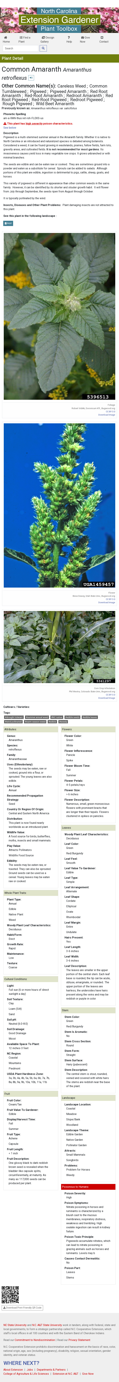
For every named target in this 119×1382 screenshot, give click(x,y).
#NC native (56, 717)
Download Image (106, 414)
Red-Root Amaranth (44, 95)
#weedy (63, 721)
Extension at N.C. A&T (65, 1373)
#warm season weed (35, 721)
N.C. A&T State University (47, 1325)
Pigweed (38, 91)
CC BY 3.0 (110, 411)
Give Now (85, 39)
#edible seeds (72, 717)
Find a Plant (24, 39)
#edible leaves (90, 717)
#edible (52, 721)
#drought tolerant (14, 717)
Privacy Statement (79, 1340)
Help (69, 39)
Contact (103, 39)
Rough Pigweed (17, 103)
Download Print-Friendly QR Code (22, 1307)
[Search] (20, 48)
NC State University (15, 1325)
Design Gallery (47, 39)
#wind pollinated (13, 721)
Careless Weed (72, 86)
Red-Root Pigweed (49, 99)
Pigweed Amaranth (68, 91)
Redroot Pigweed (86, 99)
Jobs (30, 1369)
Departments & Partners (51, 1369)
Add (8, 223)
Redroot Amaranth (84, 95)
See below (9, 127)
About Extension (13, 1369)
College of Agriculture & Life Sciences (26, 1373)
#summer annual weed (37, 717)
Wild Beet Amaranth (55, 103)
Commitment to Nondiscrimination (35, 1340)
